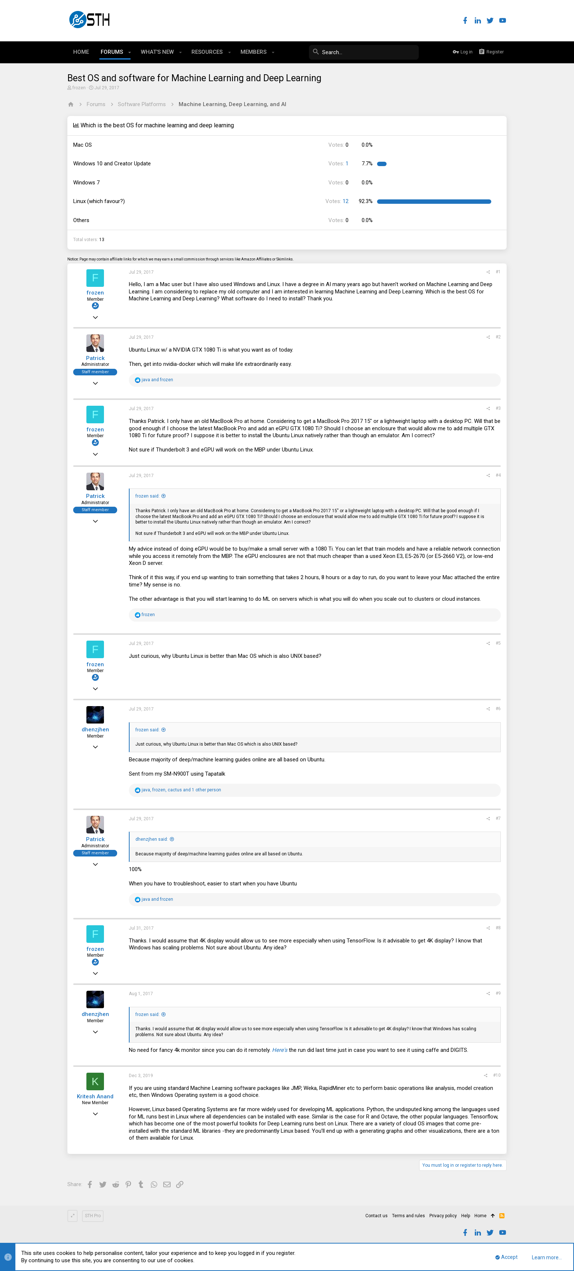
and (157, 379)
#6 (498, 708)
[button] (129, 52)
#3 (498, 408)
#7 (498, 818)
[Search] (364, 52)
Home (480, 1215)
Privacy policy (443, 1215)
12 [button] (336, 201)
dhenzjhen (95, 729)
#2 (498, 337)
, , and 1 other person (181, 789)
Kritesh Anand (95, 1096)
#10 (497, 1075)
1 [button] (338, 163)
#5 (498, 643)
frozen (79, 87)
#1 (498, 271)
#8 (498, 927)
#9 (498, 993)
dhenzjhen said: (151, 839)
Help (465, 1215)
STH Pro (93, 1215)
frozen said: (147, 496)
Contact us (376, 1215)
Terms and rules (408, 1215)
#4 (498, 475)
